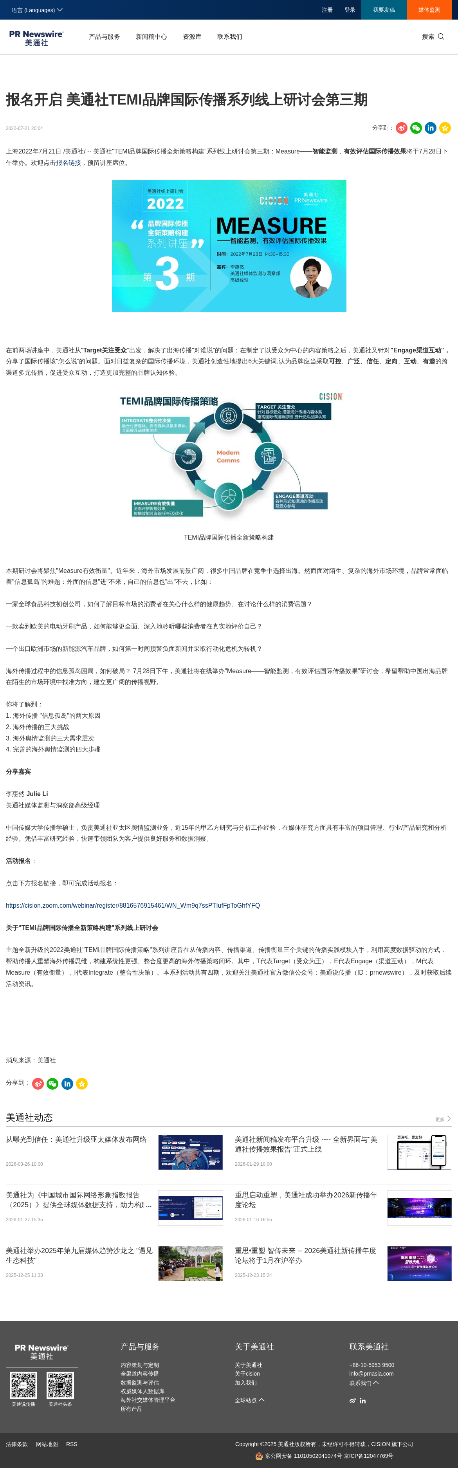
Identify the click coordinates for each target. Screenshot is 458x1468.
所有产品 (131, 1409)
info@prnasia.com (372, 1373)
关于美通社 (254, 1346)
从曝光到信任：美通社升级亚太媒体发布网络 (76, 1139)
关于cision (247, 1373)
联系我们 (229, 36)
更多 (443, 1119)
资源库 (192, 36)
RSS (72, 1444)
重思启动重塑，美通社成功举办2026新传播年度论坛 (306, 1200)
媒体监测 (429, 10)
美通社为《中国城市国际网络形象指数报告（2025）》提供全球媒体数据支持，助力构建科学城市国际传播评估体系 (77, 1200)
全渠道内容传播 (140, 1373)
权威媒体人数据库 (142, 1391)
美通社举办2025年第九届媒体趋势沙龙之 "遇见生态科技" (79, 1255)
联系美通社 (369, 1346)
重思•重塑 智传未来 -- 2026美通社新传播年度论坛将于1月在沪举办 (305, 1255)
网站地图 (47, 1444)
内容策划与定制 (140, 1365)
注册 (327, 10)
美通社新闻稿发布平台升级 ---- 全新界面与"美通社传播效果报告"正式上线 (306, 1144)
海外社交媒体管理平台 (148, 1400)
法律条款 (17, 1444)
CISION (380, 1444)
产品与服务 (104, 36)
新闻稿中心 (151, 36)
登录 (349, 10)
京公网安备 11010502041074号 (298, 1456)
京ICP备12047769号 (369, 1456)
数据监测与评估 (140, 1383)
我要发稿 (384, 10)
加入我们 (246, 1383)
